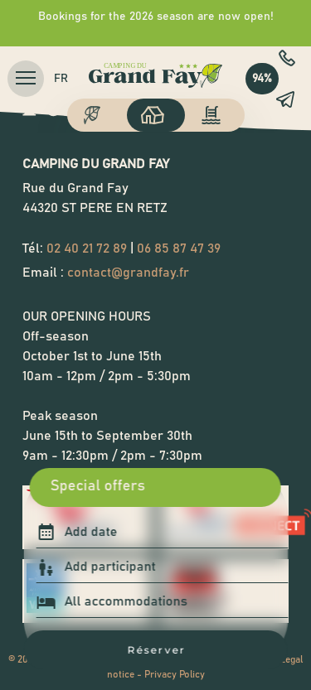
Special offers (98, 486)
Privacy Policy (174, 674)
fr (61, 78)
